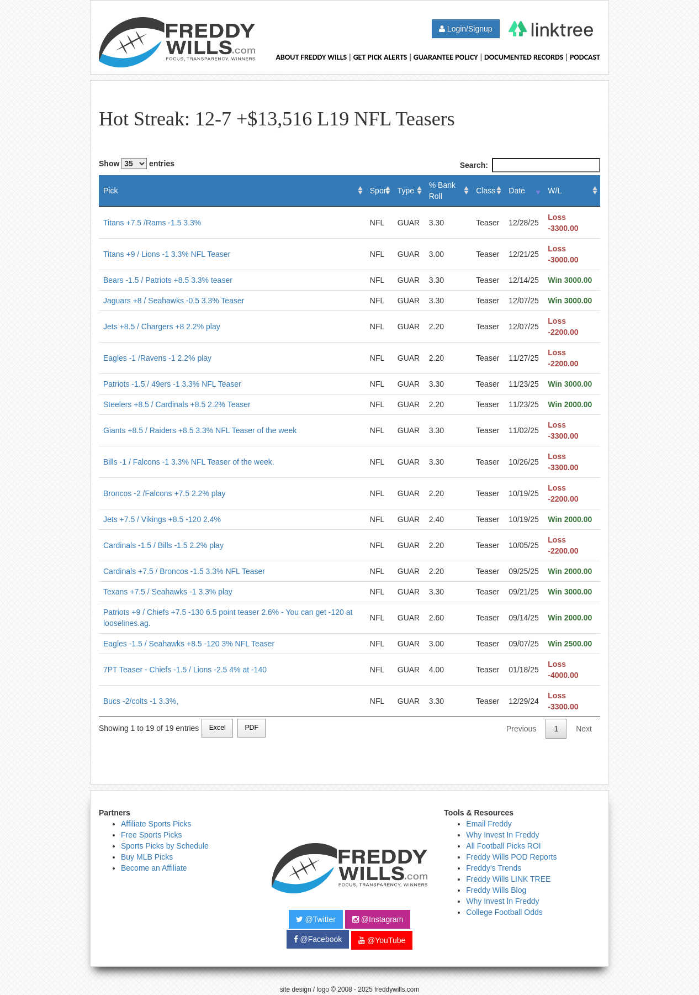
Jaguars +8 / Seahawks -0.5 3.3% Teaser (173, 300)
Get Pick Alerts (380, 57)
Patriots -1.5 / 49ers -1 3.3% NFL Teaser (172, 384)
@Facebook (318, 939)
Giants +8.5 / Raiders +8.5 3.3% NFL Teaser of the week (199, 430)
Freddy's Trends (493, 868)
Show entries (136, 163)
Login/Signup (466, 28)
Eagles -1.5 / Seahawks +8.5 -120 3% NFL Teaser (188, 643)
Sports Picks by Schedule (165, 845)
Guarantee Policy (446, 57)
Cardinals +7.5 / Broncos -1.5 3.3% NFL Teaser (184, 571)
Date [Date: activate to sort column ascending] (517, 190)
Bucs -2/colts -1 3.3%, (140, 701)
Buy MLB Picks (147, 856)
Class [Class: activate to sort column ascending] (485, 190)
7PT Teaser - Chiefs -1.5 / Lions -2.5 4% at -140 (185, 669)
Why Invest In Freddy (502, 834)
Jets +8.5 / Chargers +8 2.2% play (161, 326)
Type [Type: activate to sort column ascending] (406, 190)
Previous (521, 728)
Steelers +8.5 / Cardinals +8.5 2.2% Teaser (177, 404)
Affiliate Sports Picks (156, 823)
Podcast (585, 57)
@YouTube (381, 940)
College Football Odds (504, 912)
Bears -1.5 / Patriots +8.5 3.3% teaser (167, 280)
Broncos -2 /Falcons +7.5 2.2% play (164, 493)
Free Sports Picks (151, 834)
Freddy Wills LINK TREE (508, 879)
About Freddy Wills (311, 57)
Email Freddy (488, 823)
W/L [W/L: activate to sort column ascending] (555, 190)
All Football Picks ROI (503, 845)
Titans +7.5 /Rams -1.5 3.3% (152, 222)
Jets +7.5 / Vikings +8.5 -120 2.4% (162, 519)
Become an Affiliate (154, 868)
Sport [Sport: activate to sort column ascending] (379, 190)
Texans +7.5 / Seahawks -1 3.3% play (167, 591)
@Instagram (377, 919)
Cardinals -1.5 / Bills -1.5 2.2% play (163, 545)
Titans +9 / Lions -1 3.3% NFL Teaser (166, 254)
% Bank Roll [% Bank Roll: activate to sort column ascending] (442, 191)
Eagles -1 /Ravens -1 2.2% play (157, 358)
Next (584, 728)
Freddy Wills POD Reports (511, 856)
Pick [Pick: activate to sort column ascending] (110, 190)
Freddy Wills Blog (496, 890)
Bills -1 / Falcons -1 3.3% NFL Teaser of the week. (188, 461)
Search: (530, 165)
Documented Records (524, 57)
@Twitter (316, 919)
